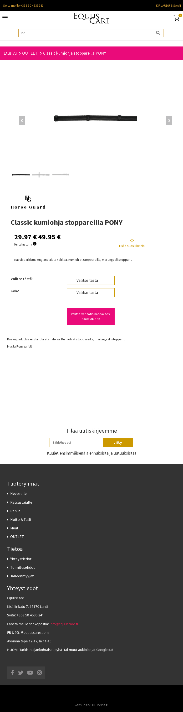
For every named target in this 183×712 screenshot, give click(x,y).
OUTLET (17, 536)
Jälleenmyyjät (22, 576)
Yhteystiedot (21, 558)
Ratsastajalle (21, 502)
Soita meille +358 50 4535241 (23, 5)
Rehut (15, 510)
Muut (14, 528)
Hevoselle (18, 493)
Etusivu (10, 53)
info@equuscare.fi (64, 624)
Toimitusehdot (22, 567)
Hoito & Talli (20, 519)
